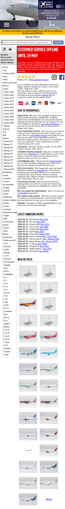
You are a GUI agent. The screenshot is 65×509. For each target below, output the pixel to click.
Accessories (7, 237)
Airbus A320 (9, 107)
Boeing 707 (8, 141)
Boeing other (9, 169)
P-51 (6, 321)
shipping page (56, 161)
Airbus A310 (9, 98)
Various (5, 67)
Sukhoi (5, 225)
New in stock (6, 57)
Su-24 (7, 333)
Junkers (6, 206)
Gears (5, 76)
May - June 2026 (49, 236)
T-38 (5, 345)
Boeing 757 (8, 157)
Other (5, 80)
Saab (5, 219)
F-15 (5, 287)
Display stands (9, 73)
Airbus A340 (9, 117)
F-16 (5, 290)
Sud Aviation (8, 222)
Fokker (6, 194)
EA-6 (6, 268)
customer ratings (39, 80)
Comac (5, 175)
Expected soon (7, 60)
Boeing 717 (8, 144)
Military (5, 234)
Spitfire (7, 324)
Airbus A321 (9, 110)
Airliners (5, 86)
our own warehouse (50, 124)
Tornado (7, 348)
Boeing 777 (8, 163)
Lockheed (7, 209)
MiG (5, 314)
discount (32, 154)
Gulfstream (7, 197)
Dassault (7, 259)
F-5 (5, 280)
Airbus (5, 89)
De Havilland (8, 185)
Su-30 (7, 339)
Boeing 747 (8, 154)
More (49, 499)
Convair (6, 182)
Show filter (32, 36)
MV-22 (6, 318)
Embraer (6, 191)
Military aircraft (9, 240)
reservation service (38, 135)
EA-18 (6, 271)
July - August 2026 (51, 239)
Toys (5, 70)
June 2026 (47, 249)
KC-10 (6, 308)
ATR (4, 132)
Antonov (6, 129)
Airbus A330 (9, 114)
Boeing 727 (8, 148)
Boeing (6, 138)
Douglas (6, 188)
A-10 (6, 243)
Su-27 (7, 336)
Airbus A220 (9, 92)
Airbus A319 (9, 104)
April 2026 (44, 234)
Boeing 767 (8, 160)
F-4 (5, 277)
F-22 (5, 296)
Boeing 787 (8, 166)
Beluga (7, 126)
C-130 (6, 256)
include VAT (46, 95)
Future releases (7, 62)
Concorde (7, 178)
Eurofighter (8, 274)
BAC (4, 135)
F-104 (6, 305)
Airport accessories (9, 83)
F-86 (5, 302)
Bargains (4, 55)
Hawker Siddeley (10, 200)
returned (41, 170)
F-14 (5, 284)
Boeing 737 (8, 151)
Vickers (6, 228)
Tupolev (6, 216)
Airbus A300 (9, 95)
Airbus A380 (9, 123)
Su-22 (7, 330)
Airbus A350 (9, 120)
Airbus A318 (9, 101)
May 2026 (43, 219)
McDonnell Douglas (11, 212)
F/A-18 (6, 293)
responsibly (23, 193)
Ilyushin (6, 203)
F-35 (5, 299)
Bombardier (7, 172)
